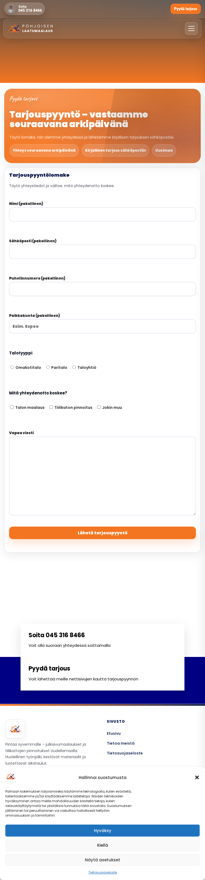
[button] (197, 777)
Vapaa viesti (102, 473)
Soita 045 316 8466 (57, 635)
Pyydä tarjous (185, 9)
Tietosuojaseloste (102, 872)
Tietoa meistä (121, 743)
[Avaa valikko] (191, 27)
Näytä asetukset (102, 860)
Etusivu (114, 733)
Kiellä (102, 845)
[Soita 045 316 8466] (24, 9)
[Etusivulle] (30, 28)
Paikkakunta (102, 321)
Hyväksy (102, 830)
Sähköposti (102, 247)
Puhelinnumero (102, 284)
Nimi (102, 209)
